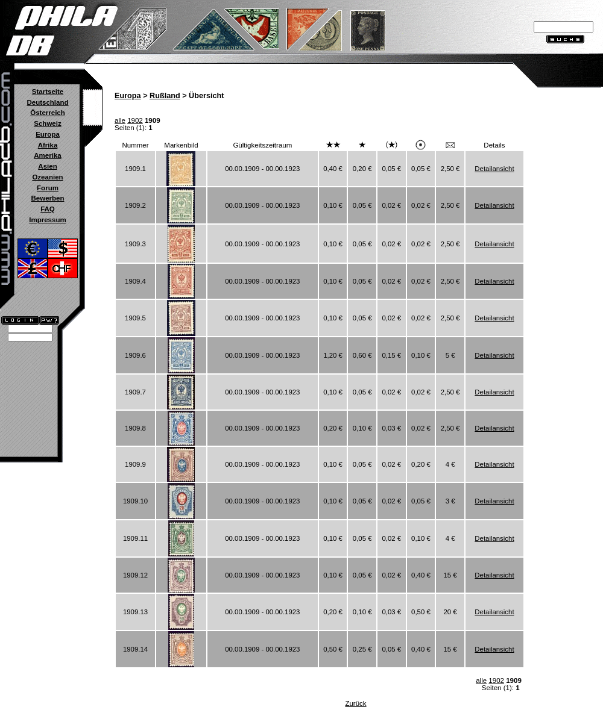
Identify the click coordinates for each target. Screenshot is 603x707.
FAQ (47, 209)
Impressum (47, 219)
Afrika (48, 145)
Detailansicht (494, 168)
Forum (47, 188)
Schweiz (47, 123)
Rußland (165, 96)
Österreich (47, 112)
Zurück (355, 703)
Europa (48, 134)
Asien (47, 166)
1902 (135, 120)
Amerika (47, 155)
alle (120, 120)
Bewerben (47, 198)
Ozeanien (47, 177)
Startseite (47, 91)
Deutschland (47, 102)
